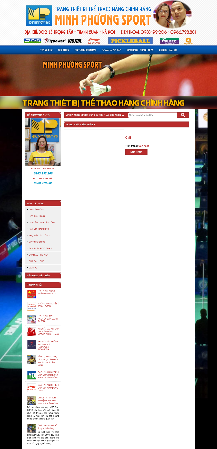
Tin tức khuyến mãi (85, 50)
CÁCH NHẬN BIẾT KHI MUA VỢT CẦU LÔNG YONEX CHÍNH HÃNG (48, 375)
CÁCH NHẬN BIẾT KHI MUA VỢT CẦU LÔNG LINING (48, 388)
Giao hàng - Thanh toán (140, 50)
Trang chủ (46, 50)
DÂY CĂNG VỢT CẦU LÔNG (42, 222)
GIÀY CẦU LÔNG (37, 242)
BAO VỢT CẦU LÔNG (39, 229)
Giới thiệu (63, 50)
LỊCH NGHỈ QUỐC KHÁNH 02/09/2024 (47, 292)
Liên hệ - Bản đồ (168, 50)
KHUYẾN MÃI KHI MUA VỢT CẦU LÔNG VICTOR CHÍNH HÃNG (48, 331)
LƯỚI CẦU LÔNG (37, 216)
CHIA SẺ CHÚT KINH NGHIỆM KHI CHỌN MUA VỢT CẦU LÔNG (48, 401)
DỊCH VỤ (33, 268)
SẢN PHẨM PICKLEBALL (40, 248)
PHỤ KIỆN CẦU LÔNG (39, 235)
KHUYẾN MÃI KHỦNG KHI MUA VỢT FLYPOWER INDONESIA (48, 345)
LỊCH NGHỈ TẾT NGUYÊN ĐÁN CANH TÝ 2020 (48, 318)
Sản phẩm (87, 124)
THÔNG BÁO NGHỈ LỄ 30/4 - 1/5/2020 (48, 305)
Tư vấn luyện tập (111, 50)
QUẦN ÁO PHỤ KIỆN (38, 255)
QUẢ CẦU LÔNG (36, 261)
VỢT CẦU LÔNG (36, 210)
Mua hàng (136, 152)
